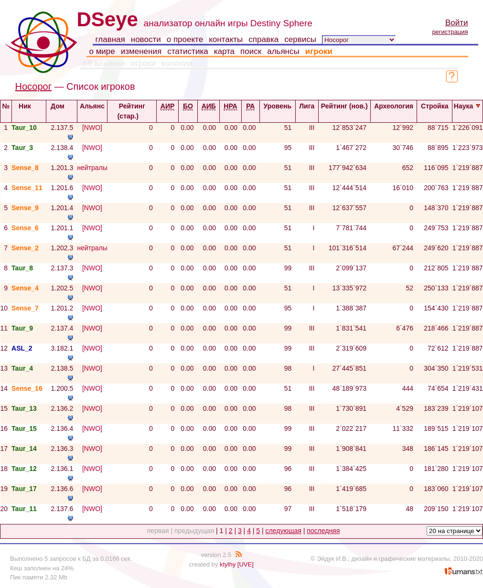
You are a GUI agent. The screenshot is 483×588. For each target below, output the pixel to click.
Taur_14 (24, 448)
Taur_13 (24, 408)
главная (110, 39)
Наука (467, 106)
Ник (29, 106)
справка (263, 39)
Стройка (434, 110)
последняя (323, 531)
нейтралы (92, 167)
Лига (306, 110)
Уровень (278, 110)
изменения (141, 51)
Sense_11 (27, 188)
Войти (456, 22)
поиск (250, 51)
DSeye (107, 19)
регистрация (450, 31)
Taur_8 (22, 268)
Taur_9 (22, 328)
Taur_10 (24, 127)
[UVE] (245, 564)
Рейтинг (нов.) (344, 110)
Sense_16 (27, 388)
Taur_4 (22, 368)
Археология (393, 110)
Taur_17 (24, 488)
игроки (319, 51)
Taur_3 (22, 147)
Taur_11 (24, 509)
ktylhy (228, 564)
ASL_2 (21, 348)
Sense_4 (25, 288)
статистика (187, 51)
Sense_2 (25, 248)
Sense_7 (25, 308)
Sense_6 (25, 228)
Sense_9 (25, 208)
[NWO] (92, 127)
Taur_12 (24, 468)
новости (146, 39)
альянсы (283, 51)
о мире (102, 51)
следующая (283, 531)
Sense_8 (25, 167)
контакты (226, 39)
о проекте (185, 39)
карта (224, 51)
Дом (62, 106)
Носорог (33, 86)
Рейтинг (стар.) (132, 111)
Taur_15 (24, 428)
